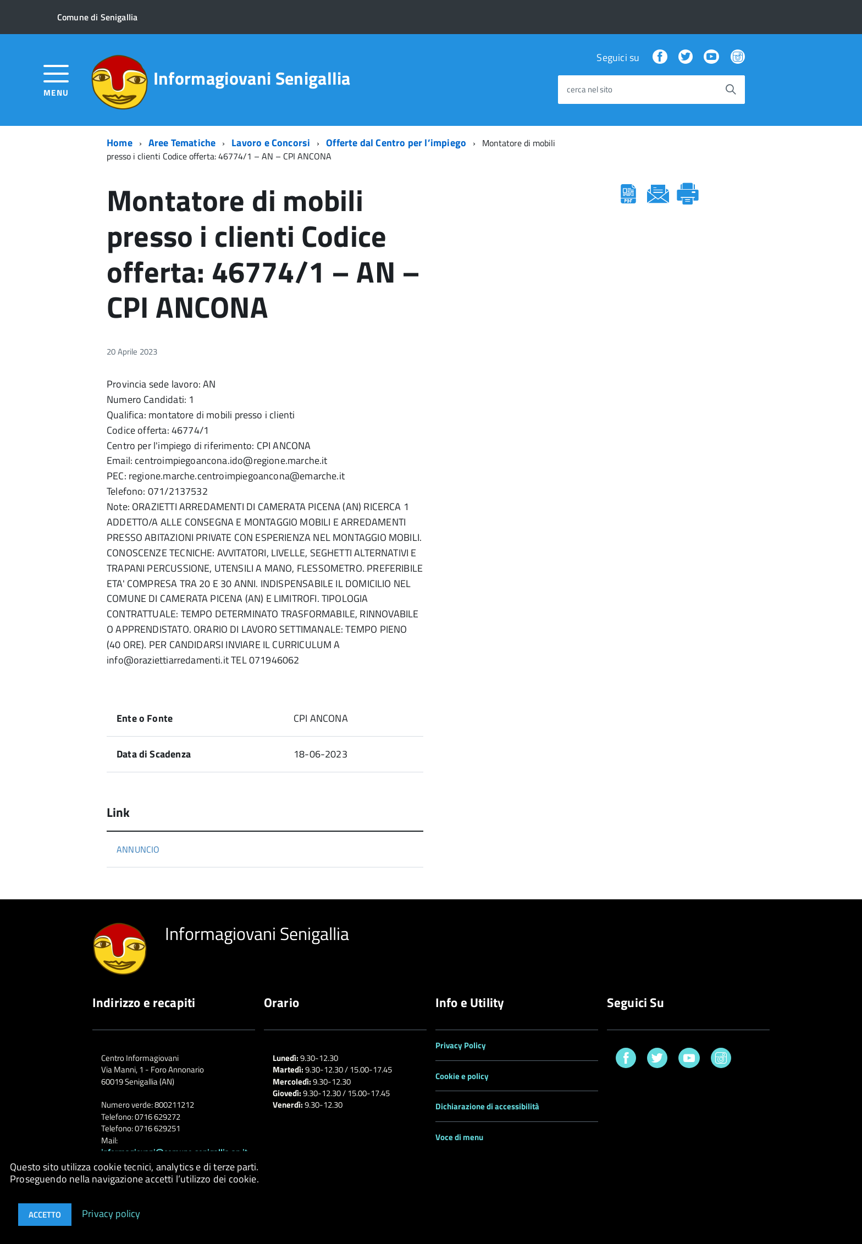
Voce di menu (459, 1137)
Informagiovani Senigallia (252, 78)
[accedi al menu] (56, 79)
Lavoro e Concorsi (270, 142)
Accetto (45, 1214)
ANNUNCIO (138, 849)
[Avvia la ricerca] (730, 89)
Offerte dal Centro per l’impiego (396, 142)
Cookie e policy (462, 1076)
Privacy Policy (460, 1045)
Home (119, 142)
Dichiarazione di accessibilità (487, 1106)
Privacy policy (111, 1213)
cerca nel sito (589, 90)
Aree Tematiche (182, 142)
